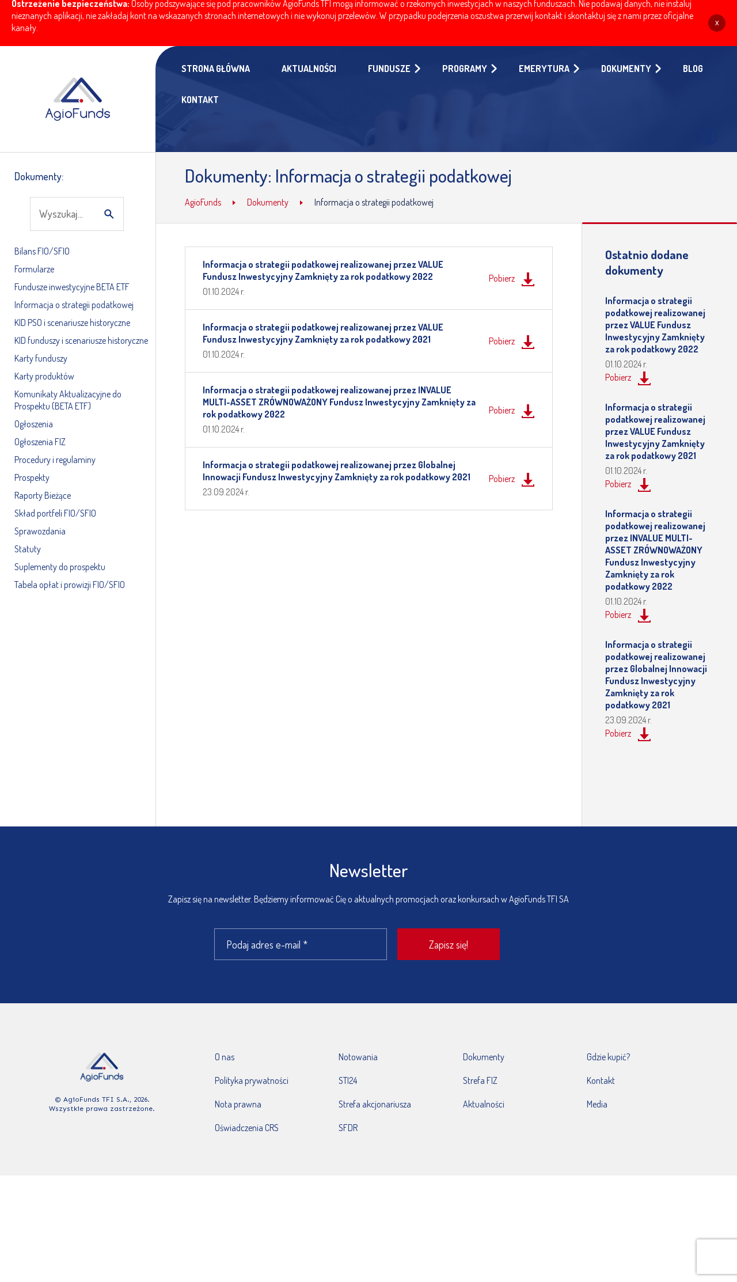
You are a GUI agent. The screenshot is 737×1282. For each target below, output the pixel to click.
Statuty (27, 549)
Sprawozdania (40, 531)
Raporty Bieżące (42, 495)
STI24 (348, 1080)
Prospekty (32, 477)
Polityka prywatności (251, 1080)
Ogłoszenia (33, 424)
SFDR (348, 1127)
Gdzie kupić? (608, 1057)
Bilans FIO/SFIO (42, 251)
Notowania (358, 1057)
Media (597, 1104)
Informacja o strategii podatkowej (74, 304)
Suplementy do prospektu (59, 566)
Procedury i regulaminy (55, 459)
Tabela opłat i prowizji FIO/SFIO (69, 584)
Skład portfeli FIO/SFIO (55, 513)
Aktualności (483, 1104)
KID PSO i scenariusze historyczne (72, 322)
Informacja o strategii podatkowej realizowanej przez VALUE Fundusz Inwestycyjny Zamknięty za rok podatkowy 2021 (323, 333)
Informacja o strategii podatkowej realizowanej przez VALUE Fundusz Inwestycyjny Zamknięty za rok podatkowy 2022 (323, 270)
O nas (224, 1057)
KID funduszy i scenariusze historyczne (81, 340)
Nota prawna (238, 1104)
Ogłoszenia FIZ (40, 441)
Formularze (34, 269)
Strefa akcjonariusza (375, 1104)
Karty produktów (44, 376)
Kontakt (601, 1080)
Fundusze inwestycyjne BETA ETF (72, 287)
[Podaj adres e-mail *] (300, 944)
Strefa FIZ (480, 1080)
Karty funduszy (40, 358)
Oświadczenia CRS (247, 1127)
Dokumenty (483, 1057)
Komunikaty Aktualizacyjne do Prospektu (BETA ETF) (67, 400)
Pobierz (502, 278)
